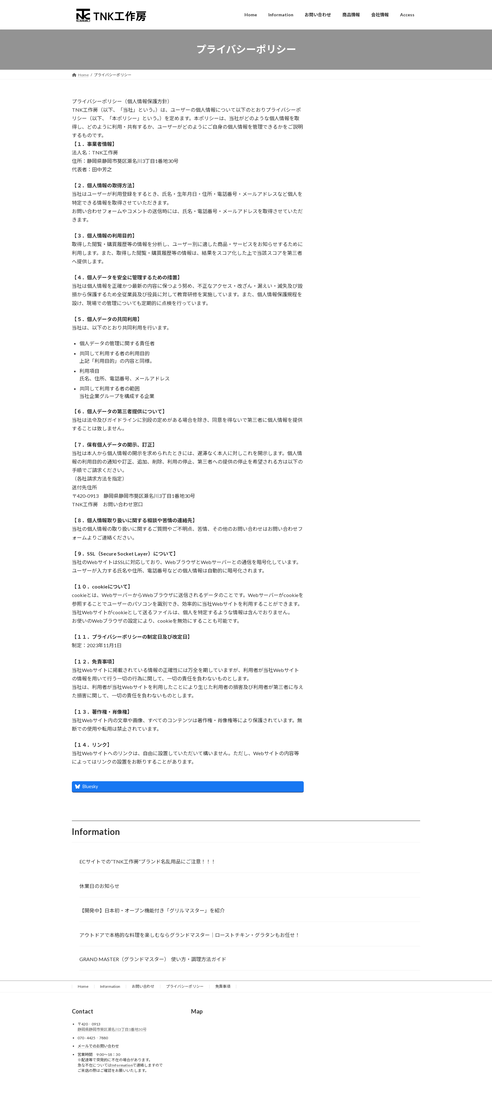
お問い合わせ (143, 986)
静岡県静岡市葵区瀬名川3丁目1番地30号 (112, 1029)
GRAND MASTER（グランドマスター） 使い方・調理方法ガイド (152, 959)
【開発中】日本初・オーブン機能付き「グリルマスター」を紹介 (152, 910)
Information (110, 986)
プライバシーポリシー (185, 986)
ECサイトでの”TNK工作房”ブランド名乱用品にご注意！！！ (147, 861)
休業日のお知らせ (99, 886)
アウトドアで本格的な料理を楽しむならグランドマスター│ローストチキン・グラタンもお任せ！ (189, 935)
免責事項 (222, 986)
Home (83, 986)
